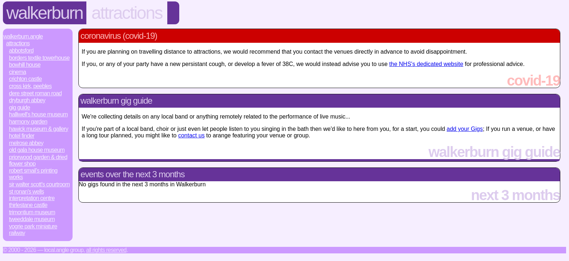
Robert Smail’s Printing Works (33, 173)
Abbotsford (21, 50)
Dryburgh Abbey (27, 100)
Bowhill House (25, 65)
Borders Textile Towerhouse (39, 58)
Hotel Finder (21, 136)
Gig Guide (19, 107)
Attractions (126, 12)
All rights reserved (106, 250)
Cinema (17, 72)
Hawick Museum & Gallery (38, 129)
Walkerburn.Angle (23, 36)
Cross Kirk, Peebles (30, 86)
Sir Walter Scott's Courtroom (39, 184)
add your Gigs (465, 129)
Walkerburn (45, 12)
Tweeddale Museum (32, 219)
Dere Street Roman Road (35, 93)
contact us (191, 135)
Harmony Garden (28, 122)
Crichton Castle (25, 79)
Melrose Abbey (26, 143)
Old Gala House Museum (37, 150)
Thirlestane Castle (28, 205)
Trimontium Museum (32, 212)
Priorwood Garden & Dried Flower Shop (38, 160)
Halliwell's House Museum (38, 114)
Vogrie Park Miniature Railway (33, 229)
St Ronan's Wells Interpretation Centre (32, 194)
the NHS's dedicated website (426, 64)
